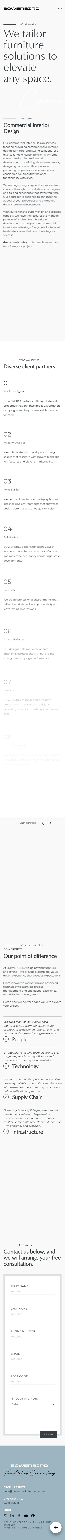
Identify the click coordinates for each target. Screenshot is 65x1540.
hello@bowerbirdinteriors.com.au (24, 1491)
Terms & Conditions (31, 1528)
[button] (60, 823)
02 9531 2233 (11, 1502)
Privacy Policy (11, 1528)
